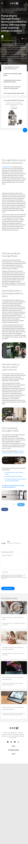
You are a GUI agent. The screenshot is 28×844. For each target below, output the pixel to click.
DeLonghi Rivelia (6, 166)
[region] (14, 145)
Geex (2, 9)
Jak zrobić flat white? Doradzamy (13, 476)
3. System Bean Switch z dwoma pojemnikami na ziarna (12, 81)
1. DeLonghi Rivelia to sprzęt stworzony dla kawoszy (11, 67)
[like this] (25, 38)
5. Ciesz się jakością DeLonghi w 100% (13, 93)
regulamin (24, 575)
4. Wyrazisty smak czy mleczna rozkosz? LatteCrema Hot (12, 87)
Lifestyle (7, 9)
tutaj (6, 578)
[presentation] (12, 583)
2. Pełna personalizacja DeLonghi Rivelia (12, 74)
